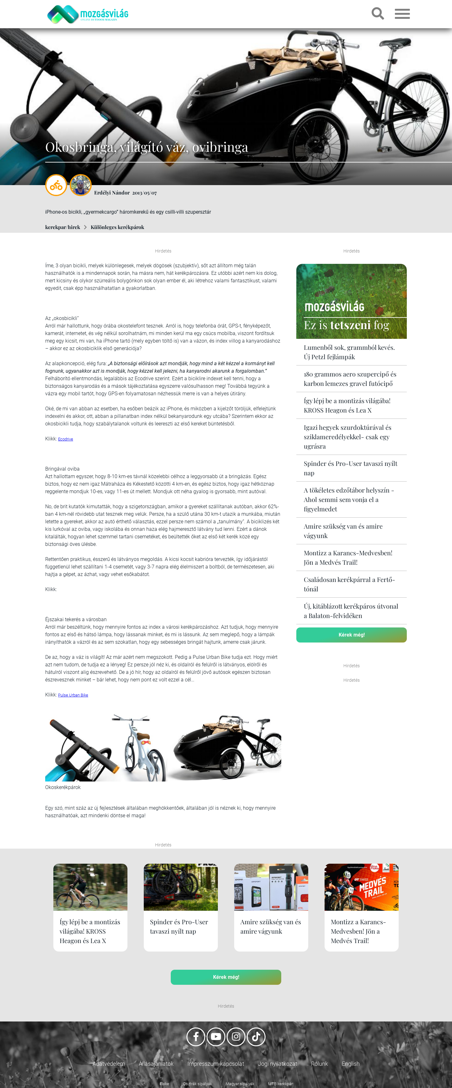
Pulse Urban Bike (73, 695)
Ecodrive (65, 439)
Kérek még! (352, 635)
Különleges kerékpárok (117, 227)
